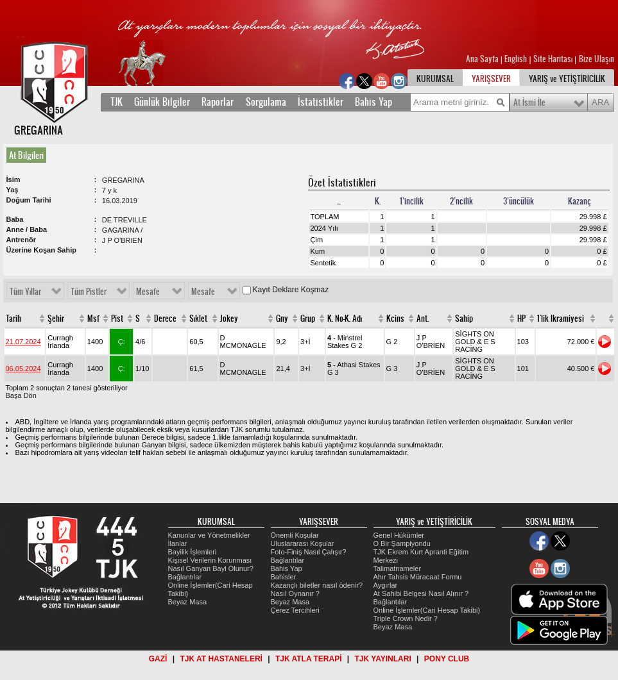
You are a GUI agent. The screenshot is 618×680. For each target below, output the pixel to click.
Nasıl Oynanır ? (295, 593)
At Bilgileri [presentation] (26, 155)
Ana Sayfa (483, 59)
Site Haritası (553, 59)
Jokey (229, 318)
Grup (307, 318)
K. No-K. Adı (344, 318)
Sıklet (198, 318)
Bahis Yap (373, 102)
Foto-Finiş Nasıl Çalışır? (309, 552)
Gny (282, 318)
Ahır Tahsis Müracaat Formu (417, 577)
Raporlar (218, 102)
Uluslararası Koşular (302, 543)
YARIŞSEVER (491, 79)
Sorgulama (266, 102)
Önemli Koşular (295, 535)
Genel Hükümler (398, 535)
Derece (165, 318)
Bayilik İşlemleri (192, 552)
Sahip (464, 318)
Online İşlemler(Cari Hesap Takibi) (427, 610)
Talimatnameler (397, 568)
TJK (116, 102)
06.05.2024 (23, 368)
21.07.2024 (23, 341)
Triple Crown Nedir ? (405, 618)
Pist (117, 318)
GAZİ (158, 658)
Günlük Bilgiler (162, 102)
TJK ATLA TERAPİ (308, 658)
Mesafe (148, 291)
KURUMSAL (435, 79)
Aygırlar (385, 585)
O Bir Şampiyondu (402, 543)
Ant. (422, 318)
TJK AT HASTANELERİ (221, 658)
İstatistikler (320, 102)
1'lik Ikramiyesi (560, 318)
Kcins (395, 318)
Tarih (13, 318)
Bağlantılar (185, 577)
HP (521, 318)
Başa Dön (21, 395)
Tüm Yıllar (25, 291)
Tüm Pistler (89, 291)
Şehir (55, 318)
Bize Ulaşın (596, 59)
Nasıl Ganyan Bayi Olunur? (210, 568)
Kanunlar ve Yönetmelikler (209, 535)
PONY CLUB (446, 658)
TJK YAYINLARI (383, 658)
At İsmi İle (529, 102)
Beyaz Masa (187, 602)
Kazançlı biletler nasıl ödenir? (317, 585)
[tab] (28, 155)
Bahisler (283, 577)
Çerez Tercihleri (295, 610)
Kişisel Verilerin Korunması (210, 560)
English (515, 59)
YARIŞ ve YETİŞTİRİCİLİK (567, 79)
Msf (93, 318)
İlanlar (177, 543)
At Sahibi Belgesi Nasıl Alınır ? (421, 593)
